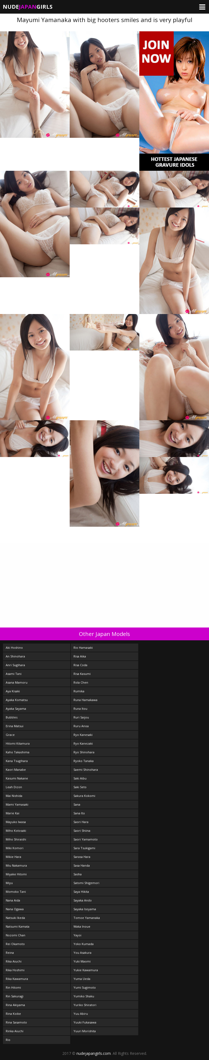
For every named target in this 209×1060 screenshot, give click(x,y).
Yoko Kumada (83, 944)
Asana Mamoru (16, 682)
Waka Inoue (81, 926)
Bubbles (11, 717)
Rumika (78, 691)
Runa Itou (80, 708)
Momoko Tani (16, 892)
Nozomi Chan (15, 935)
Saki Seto (80, 787)
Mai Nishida (14, 796)
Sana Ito (79, 813)
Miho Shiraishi (16, 839)
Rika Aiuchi (13, 961)
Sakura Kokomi (84, 796)
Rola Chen (80, 682)
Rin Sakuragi (14, 996)
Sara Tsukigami (84, 848)
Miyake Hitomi (16, 874)
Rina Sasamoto (16, 1022)
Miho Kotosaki (16, 830)
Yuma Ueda (81, 979)
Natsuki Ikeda (15, 918)
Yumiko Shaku (83, 996)
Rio (8, 1040)
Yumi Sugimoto (84, 987)
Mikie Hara (13, 857)
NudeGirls (28, 6)
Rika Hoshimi (15, 970)
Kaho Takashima (17, 752)
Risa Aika (79, 656)
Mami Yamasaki (17, 804)
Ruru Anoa (81, 726)
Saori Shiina (81, 830)
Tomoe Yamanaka (86, 918)
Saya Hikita (81, 892)
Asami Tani (13, 674)
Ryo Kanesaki (83, 735)
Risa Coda (80, 665)
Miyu (9, 883)
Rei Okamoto (15, 944)
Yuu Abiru (80, 1014)
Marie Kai (12, 813)
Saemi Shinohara (85, 769)
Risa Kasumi (82, 674)
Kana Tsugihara (17, 761)
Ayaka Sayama (16, 708)
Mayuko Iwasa (16, 822)
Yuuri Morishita (84, 1031)
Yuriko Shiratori (84, 1005)
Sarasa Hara (81, 857)
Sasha (77, 874)
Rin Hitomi (13, 987)
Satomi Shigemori (86, 883)
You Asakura (82, 953)
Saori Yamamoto (85, 839)
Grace (10, 735)
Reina (10, 953)
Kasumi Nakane (17, 778)
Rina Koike (13, 1014)
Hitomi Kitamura (18, 743)
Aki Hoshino (14, 647)
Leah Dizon (14, 787)
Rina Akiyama (15, 1005)
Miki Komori (14, 848)
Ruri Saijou (81, 717)
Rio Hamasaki (83, 647)
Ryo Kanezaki (83, 743)
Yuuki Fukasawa (84, 1022)
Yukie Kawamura (85, 970)
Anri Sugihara (15, 665)
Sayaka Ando (82, 900)
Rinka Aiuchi (14, 1031)
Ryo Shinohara (83, 752)
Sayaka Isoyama (84, 909)
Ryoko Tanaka (83, 761)
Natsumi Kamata (17, 926)
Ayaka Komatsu (17, 700)
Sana (76, 804)
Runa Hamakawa (85, 700)
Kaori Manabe (16, 769)
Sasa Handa (81, 865)
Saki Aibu (80, 778)
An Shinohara (15, 656)
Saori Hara (80, 822)
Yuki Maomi (82, 961)
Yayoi (77, 935)
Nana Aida (13, 900)
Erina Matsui (14, 726)
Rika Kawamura (17, 979)
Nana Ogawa (15, 909)
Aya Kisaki (13, 691)
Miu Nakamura (16, 865)
